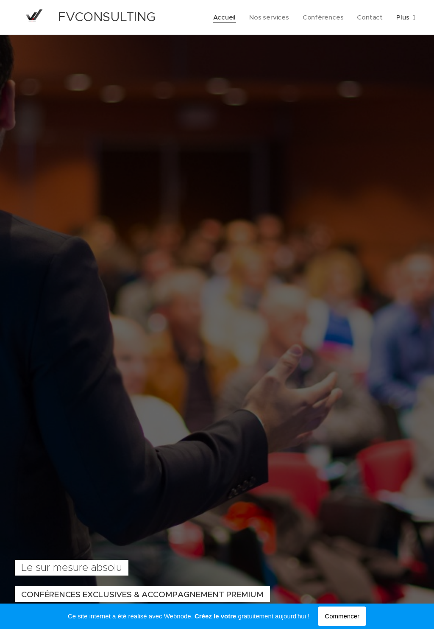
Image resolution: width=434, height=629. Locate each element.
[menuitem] (224, 17)
